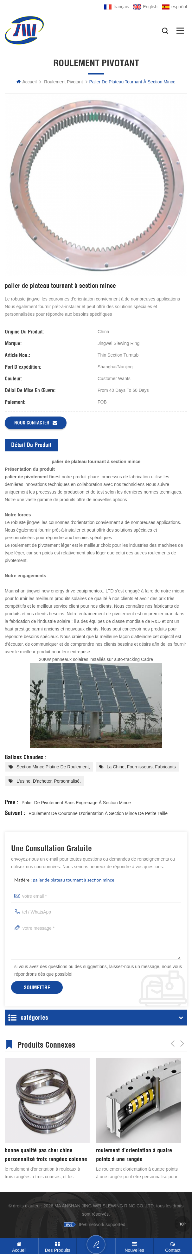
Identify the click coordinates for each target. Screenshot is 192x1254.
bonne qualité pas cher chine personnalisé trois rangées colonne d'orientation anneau (46, 1155)
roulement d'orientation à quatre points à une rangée (134, 1155)
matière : (64, 879)
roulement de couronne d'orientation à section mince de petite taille (98, 813)
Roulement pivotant (63, 81)
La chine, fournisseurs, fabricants (141, 766)
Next (182, 1043)
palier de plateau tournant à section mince (73, 879)
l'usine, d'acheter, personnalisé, (48, 781)
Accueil (26, 81)
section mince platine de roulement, (53, 766)
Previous (173, 1043)
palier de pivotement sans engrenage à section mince (76, 802)
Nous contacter (35, 423)
